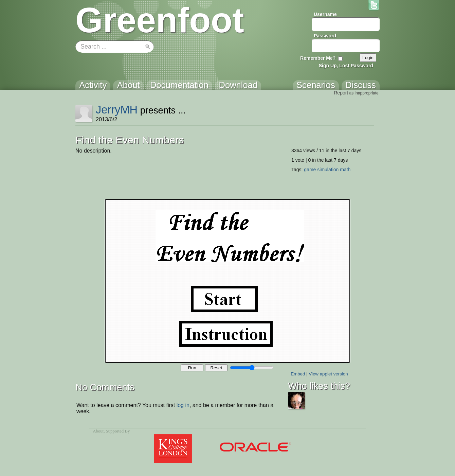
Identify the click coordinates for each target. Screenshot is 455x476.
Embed (298, 373)
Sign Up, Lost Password (346, 65)
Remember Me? (317, 58)
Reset (216, 367)
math (345, 169)
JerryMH (117, 109)
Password (325, 35)
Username (325, 14)
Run (192, 367)
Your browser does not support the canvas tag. (227, 281)
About (98, 431)
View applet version (328, 373)
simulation (328, 169)
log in (183, 405)
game (310, 169)
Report (341, 92)
